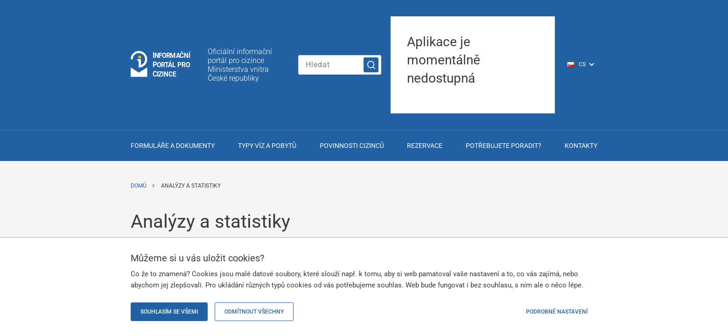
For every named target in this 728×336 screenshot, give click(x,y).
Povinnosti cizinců (352, 145)
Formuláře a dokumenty (173, 145)
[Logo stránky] (161, 64)
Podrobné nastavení (557, 311)
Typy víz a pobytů (267, 145)
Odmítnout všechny (254, 311)
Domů (139, 185)
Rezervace (424, 145)
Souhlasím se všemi (169, 311)
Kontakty (581, 145)
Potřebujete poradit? (503, 145)
